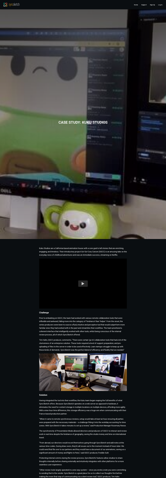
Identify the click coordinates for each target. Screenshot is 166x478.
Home (136, 5)
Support (144, 5)
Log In (160, 5)
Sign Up (152, 5)
